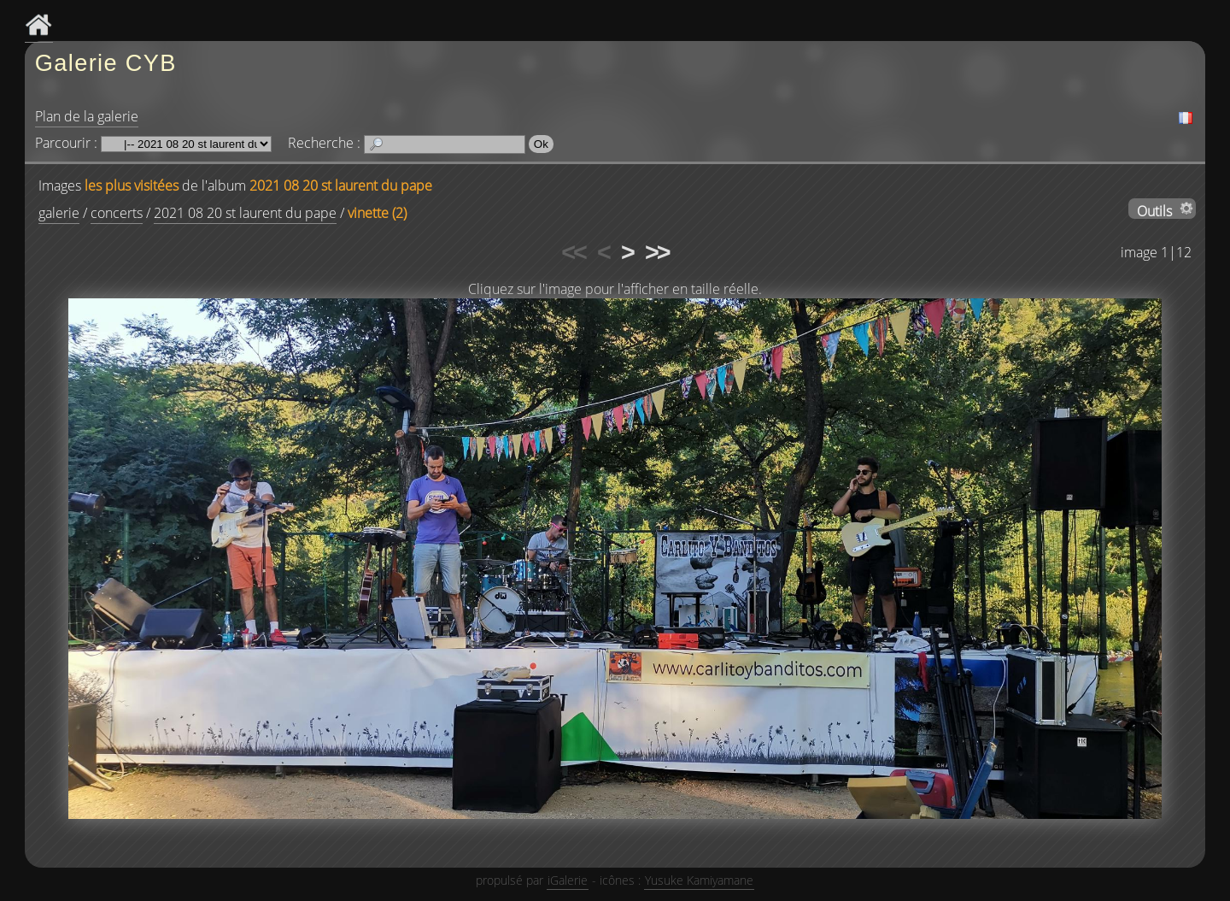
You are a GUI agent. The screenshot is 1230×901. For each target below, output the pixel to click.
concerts (117, 212)
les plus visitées (132, 185)
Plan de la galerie (86, 116)
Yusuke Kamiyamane (699, 880)
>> (657, 252)
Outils (1154, 210)
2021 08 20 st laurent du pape (340, 185)
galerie (58, 212)
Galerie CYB (106, 63)
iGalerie (568, 880)
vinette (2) (377, 212)
